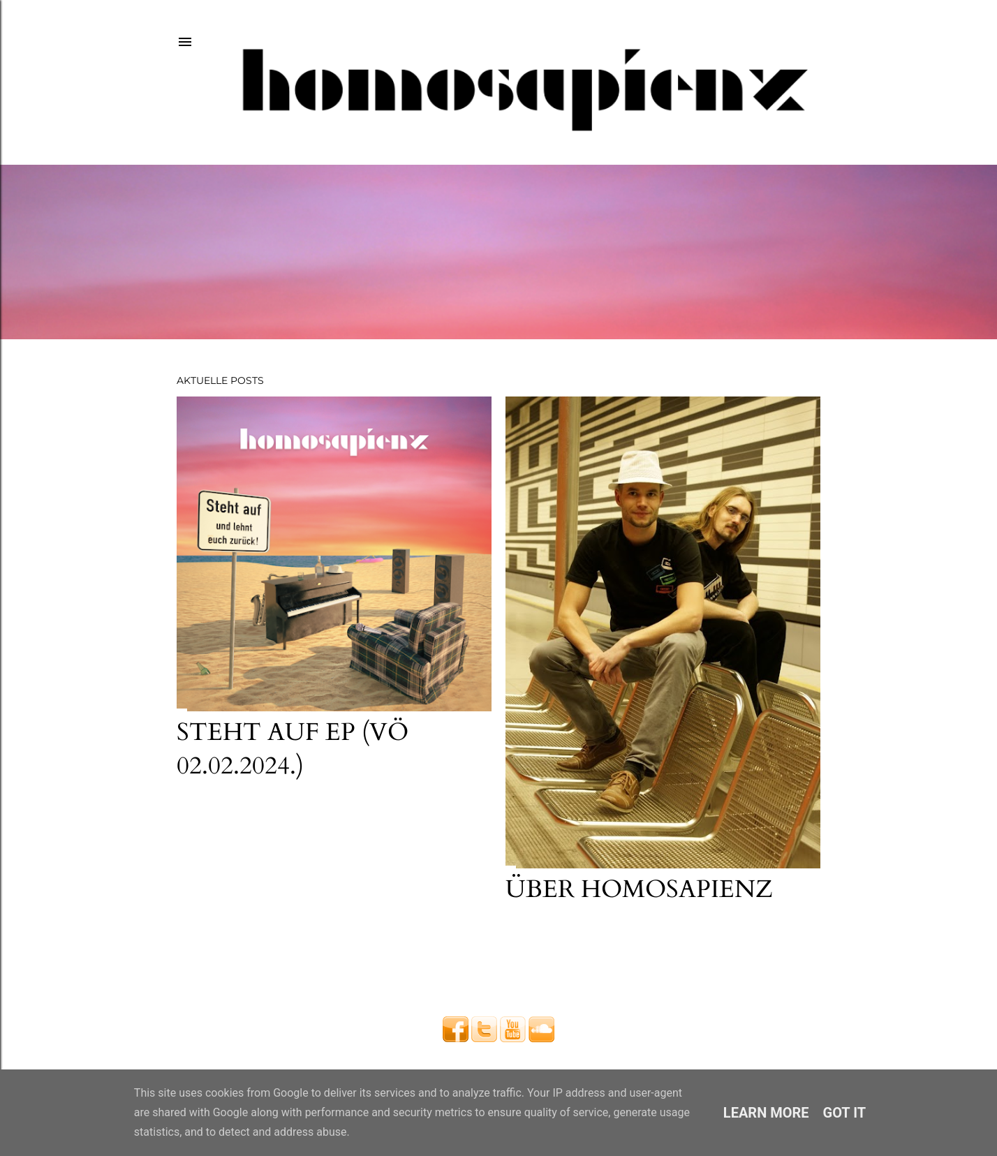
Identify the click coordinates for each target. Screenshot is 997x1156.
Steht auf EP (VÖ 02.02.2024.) (292, 749)
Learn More (766, 1112)
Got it (844, 1112)
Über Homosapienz (639, 889)
